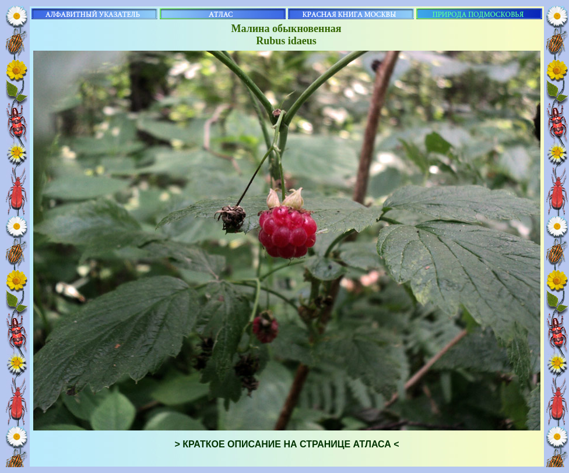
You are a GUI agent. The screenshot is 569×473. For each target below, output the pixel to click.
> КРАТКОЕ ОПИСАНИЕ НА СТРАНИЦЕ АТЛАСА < (286, 444)
